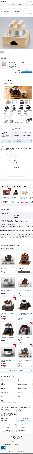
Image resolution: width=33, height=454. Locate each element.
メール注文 (29, 76)
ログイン (8, 424)
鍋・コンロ (3, 376)
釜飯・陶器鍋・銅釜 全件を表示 (16, 370)
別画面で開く (16, 129)
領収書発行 (23, 427)
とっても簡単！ (16, 141)
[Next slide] (31, 196)
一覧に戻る (3, 7)
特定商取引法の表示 (21, 451)
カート (23, 424)
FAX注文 (21, 76)
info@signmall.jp (6, 420)
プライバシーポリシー (12, 451)
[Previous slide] (2, 196)
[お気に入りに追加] (9, 202)
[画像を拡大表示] (16, 33)
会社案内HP (13, 441)
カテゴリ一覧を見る (16, 4)
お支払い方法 (8, 427)
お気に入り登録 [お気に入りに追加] (28, 13)
